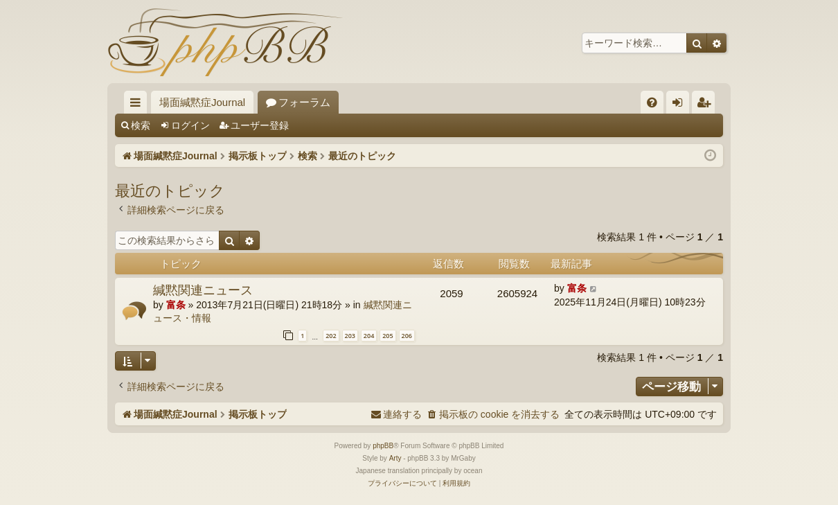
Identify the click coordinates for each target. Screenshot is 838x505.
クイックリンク (138, 105)
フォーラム (304, 102)
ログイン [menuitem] (681, 105)
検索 (140, 125)
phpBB (383, 446)
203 (350, 335)
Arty (395, 458)
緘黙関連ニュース (203, 289)
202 (331, 335)
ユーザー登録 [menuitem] (707, 105)
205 (387, 335)
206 (407, 335)
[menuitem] (652, 102)
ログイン (190, 125)
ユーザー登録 (260, 125)
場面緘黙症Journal (202, 102)
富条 (176, 304)
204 (369, 335)
